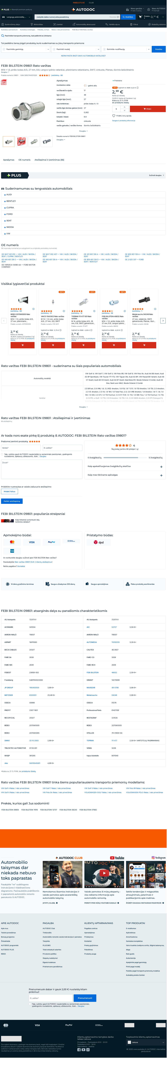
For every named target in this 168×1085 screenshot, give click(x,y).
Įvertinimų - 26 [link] (107, 318)
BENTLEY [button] (11, 199)
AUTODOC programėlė (9, 970)
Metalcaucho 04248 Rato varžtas (144, 322)
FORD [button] (9, 212)
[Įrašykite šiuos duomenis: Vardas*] (21, 452)
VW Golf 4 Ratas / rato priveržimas (15, 813)
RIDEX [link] (3, 979)
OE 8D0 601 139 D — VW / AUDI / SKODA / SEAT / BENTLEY (101, 258)
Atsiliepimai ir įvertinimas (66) (49, 157)
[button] (135, 9)
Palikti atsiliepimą (12, 506)
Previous (3, 325)
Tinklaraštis (47, 957)
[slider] (34, 446)
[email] (51, 1022)
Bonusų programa (7, 962)
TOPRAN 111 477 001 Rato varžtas (83, 324)
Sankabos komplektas (134, 966)
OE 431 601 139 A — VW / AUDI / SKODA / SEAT (101, 253)
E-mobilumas (131, 953)
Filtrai (135, 24)
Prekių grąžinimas (91, 970)
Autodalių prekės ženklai (135, 1000)
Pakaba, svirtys (43, 30)
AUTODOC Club (49, 953)
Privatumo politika (49, 979)
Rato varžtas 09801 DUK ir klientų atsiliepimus (33, 566)
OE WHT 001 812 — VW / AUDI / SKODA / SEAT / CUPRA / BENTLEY (19, 253)
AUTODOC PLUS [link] (7, 974)
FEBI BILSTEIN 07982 (88, 834)
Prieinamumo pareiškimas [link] (52, 991)
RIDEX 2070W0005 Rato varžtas (23, 322)
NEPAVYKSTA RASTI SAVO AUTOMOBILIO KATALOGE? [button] (83, 56)
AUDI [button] (9, 192)
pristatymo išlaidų (122, 100)
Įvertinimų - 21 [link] (46, 318)
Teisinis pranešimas (8, 957)
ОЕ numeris (24, 157)
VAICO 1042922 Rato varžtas (53, 323)
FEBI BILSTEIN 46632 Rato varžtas (114, 324)
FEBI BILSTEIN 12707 (48, 834)
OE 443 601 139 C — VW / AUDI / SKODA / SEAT (19, 258)
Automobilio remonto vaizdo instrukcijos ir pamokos (62, 962)
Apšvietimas (130, 957)
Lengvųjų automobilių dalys (18, 17)
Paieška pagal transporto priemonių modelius (143, 996)
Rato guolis (130, 979)
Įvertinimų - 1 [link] (137, 316)
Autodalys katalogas (27, 30)
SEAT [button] (9, 218)
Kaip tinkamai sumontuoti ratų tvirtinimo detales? (27, 525)
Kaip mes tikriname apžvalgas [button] (103, 479)
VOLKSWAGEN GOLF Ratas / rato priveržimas (102, 817)
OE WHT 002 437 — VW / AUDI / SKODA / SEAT (60, 253)
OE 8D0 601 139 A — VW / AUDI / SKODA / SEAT (142, 253)
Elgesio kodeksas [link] (49, 987)
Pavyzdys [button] (113, 17)
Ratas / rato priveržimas (61, 30)
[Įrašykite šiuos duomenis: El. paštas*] (62, 452)
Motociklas (38, 24)
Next (163, 325)
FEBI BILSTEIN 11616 (29, 834)
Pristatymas (88, 962)
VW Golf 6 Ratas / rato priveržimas (15, 817)
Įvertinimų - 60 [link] (16, 316)
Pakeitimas (88, 974)
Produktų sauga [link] (90, 979)
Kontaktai (21, 571)
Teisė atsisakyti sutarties (52, 974)
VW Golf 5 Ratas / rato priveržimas (98, 813)
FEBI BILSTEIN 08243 (68, 834)
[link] (16, 9)
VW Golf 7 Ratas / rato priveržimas (57, 813)
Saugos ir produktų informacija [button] (123, 118)
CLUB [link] (91, 3)
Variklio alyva (114, 24)
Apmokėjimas (89, 957)
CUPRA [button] (10, 205)
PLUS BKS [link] (47, 970)
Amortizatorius (131, 962)
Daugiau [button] (43, 461)
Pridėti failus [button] (9, 496)
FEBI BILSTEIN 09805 (10, 834)
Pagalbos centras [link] (90, 953)
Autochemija (131, 983)
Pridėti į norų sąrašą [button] (123, 114)
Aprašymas (8, 157)
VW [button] (8, 231)
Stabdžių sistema (159, 24)
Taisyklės (46, 966)
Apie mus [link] (4, 953)
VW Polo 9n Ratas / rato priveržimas (57, 817)
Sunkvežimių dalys (12, 24)
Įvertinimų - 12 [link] (76, 318)
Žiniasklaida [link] (5, 966)
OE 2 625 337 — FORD (134, 257)
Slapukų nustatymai (50, 983)
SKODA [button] (10, 225)
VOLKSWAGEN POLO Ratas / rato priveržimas (144, 817)
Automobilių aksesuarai (85, 24)
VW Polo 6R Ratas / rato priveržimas (140, 813)
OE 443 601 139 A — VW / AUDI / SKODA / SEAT (60, 258)
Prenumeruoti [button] (85, 1022)
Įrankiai (59, 24)
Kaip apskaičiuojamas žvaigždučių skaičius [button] (109, 471)
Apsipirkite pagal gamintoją (136, 987)
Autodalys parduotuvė (9, 30)
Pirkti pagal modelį (133, 991)
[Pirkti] (23, 349)
